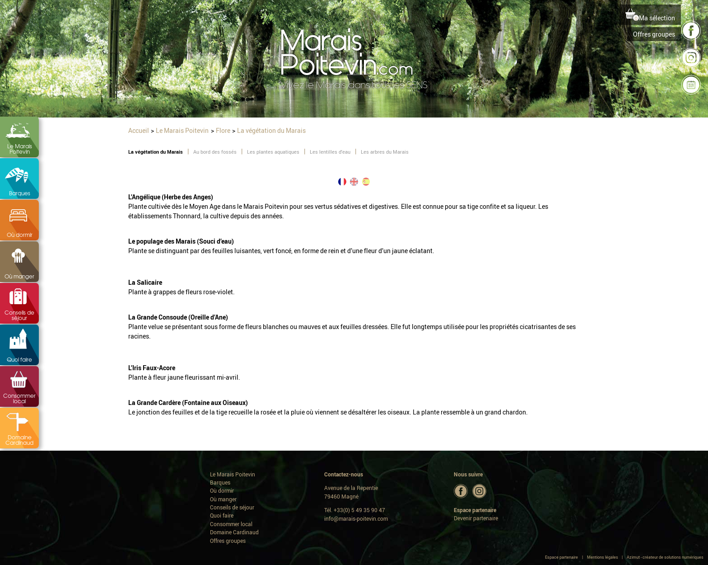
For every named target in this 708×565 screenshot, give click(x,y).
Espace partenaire (561, 557)
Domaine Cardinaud (19, 440)
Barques (19, 193)
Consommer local (19, 398)
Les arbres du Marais (385, 152)
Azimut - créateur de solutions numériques (665, 557)
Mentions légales (602, 557)
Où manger (19, 276)
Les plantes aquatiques (273, 152)
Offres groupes (654, 34)
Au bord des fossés (215, 152)
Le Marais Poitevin (19, 148)
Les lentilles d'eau (330, 152)
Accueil (138, 130)
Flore (223, 130)
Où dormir (20, 235)
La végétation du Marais (155, 152)
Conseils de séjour (19, 315)
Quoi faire (19, 359)
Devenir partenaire (476, 518)
